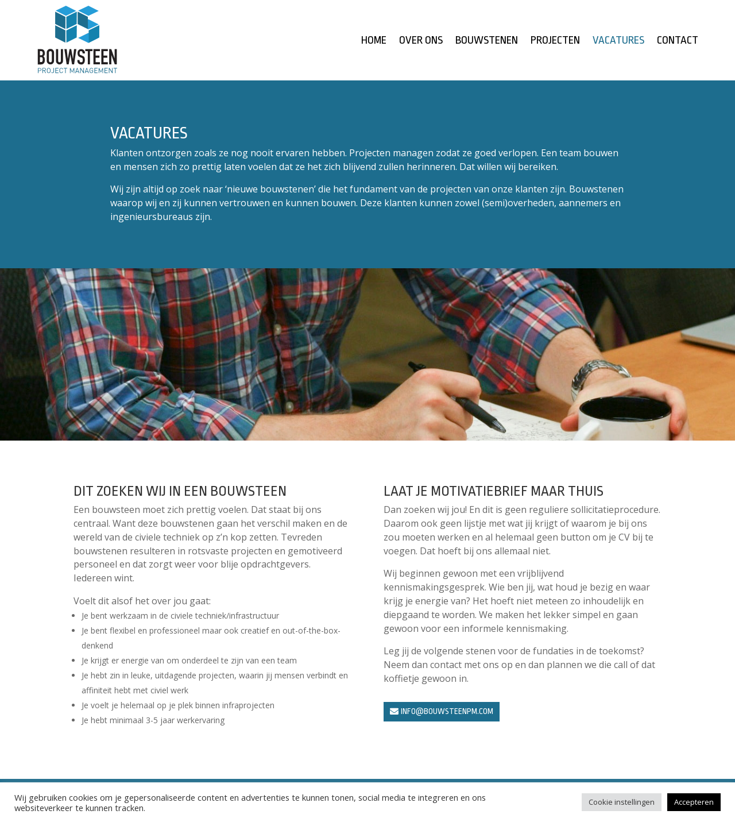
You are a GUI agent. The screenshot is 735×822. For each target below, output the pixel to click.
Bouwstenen (486, 41)
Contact (677, 41)
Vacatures (618, 41)
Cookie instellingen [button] (622, 802)
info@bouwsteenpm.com (447, 711)
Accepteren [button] (694, 802)
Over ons (421, 41)
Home (373, 41)
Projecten (555, 41)
